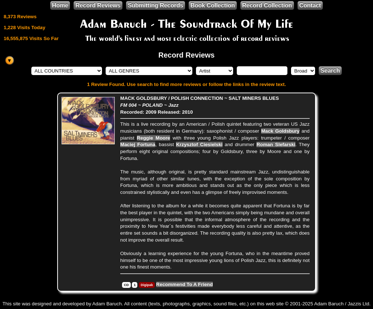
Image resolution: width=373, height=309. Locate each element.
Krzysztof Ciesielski (199, 144)
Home (60, 5)
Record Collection (267, 5)
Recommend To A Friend (184, 284)
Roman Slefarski (275, 144)
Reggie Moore (153, 138)
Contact (310, 5)
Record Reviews (98, 5)
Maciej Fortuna (137, 144)
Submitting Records (155, 5)
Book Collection (213, 5)
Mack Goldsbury (280, 131)
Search (330, 70)
